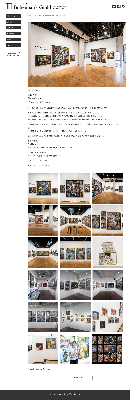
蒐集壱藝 (10, 33)
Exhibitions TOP (78, 378)
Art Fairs (10, 22)
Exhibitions (11, 16)
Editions (10, 27)
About (9, 45)
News (9, 39)
